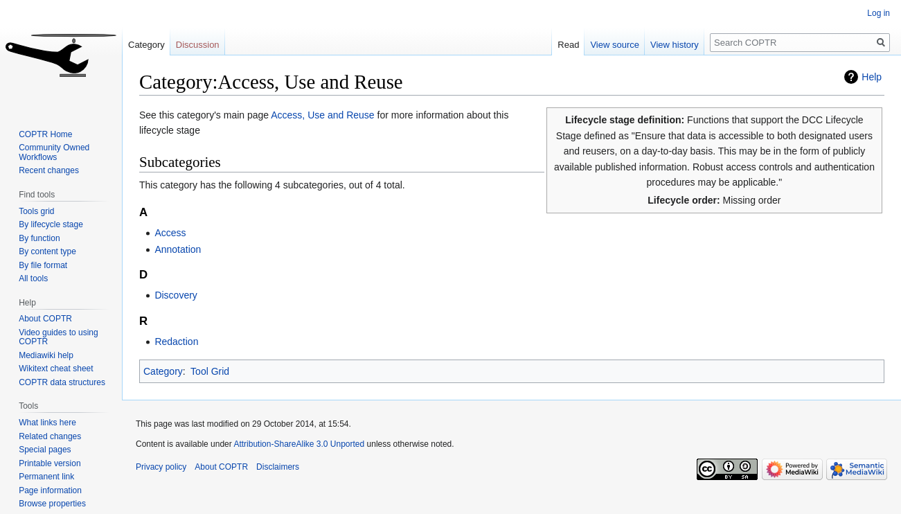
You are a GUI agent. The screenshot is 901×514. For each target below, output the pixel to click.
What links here (47, 422)
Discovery (175, 295)
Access (170, 232)
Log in (878, 13)
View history (674, 44)
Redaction (176, 341)
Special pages (45, 449)
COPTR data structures (62, 382)
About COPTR (45, 319)
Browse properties (52, 503)
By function (39, 238)
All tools (33, 278)
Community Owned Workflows (54, 152)
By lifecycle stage (51, 224)
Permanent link (46, 476)
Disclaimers (277, 467)
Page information (50, 490)
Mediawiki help (46, 355)
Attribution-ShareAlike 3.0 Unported (298, 444)
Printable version (49, 463)
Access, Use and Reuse (322, 115)
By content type (47, 251)
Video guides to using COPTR (58, 337)
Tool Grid (209, 371)
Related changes (50, 436)
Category (163, 371)
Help (872, 76)
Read (568, 44)
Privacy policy (161, 467)
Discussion (198, 44)
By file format (43, 265)
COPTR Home (45, 134)
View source (614, 44)
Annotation (177, 249)
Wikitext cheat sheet (56, 368)
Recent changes (49, 170)
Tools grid (36, 211)
